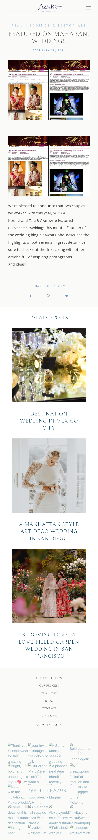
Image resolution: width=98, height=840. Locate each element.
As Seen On (49, 718)
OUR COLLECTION (49, 680)
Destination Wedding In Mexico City (49, 382)
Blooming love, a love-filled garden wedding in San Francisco (49, 607)
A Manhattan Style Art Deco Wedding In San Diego (49, 493)
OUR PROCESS (49, 688)
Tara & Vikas (38, 223)
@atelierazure (49, 793)
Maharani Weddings (29, 230)
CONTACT (49, 711)
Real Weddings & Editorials (49, 28)
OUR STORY (49, 695)
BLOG (49, 703)
